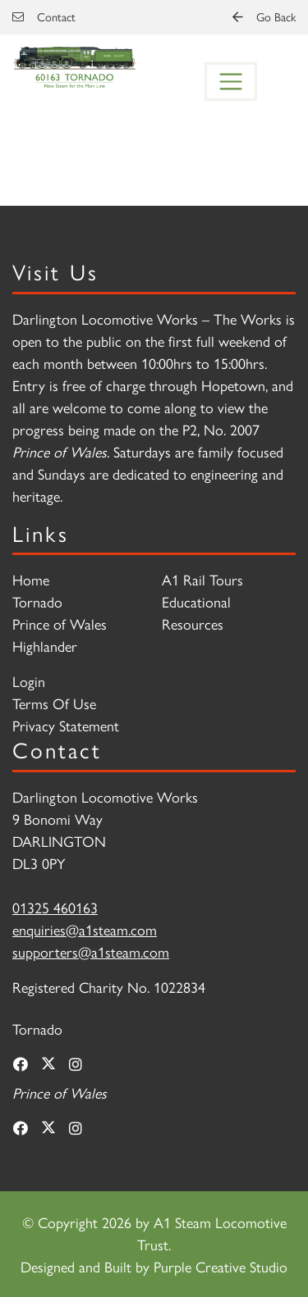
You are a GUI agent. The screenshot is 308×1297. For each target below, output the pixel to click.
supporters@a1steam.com (90, 951)
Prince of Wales (59, 623)
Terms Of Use (54, 703)
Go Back (264, 16)
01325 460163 (55, 907)
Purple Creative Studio (220, 1266)
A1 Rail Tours (202, 579)
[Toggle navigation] (231, 82)
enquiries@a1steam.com (84, 929)
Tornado (37, 601)
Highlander (44, 645)
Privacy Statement (65, 725)
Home (30, 579)
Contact (44, 16)
